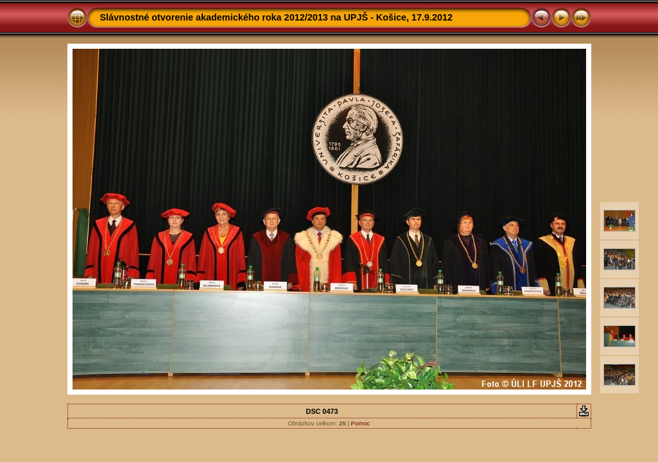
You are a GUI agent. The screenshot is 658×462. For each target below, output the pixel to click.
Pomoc (360, 423)
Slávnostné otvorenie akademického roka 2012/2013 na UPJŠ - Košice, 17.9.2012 (276, 17)
